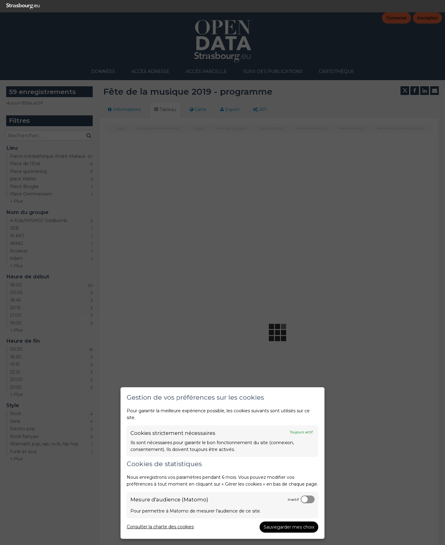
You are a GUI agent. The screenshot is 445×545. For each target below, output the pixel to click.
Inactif (293, 499)
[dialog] (222, 463)
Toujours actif (301, 432)
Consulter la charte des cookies (160, 527)
